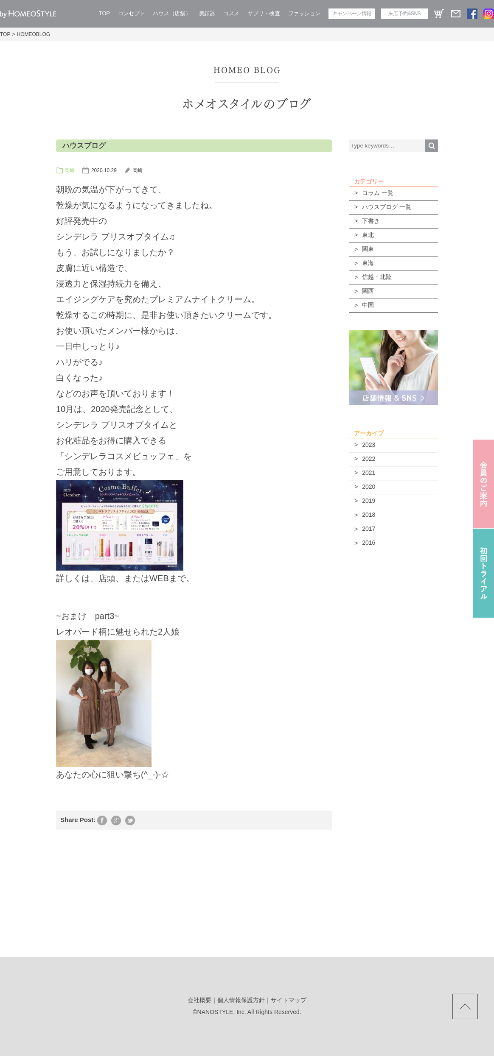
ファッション (304, 13)
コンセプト (131, 13)
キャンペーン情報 (351, 14)
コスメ (231, 13)
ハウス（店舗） (172, 13)
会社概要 (199, 1000)
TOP (104, 13)
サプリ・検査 (263, 13)
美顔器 (207, 13)
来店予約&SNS (404, 14)
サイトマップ (288, 1000)
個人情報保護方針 (241, 1000)
